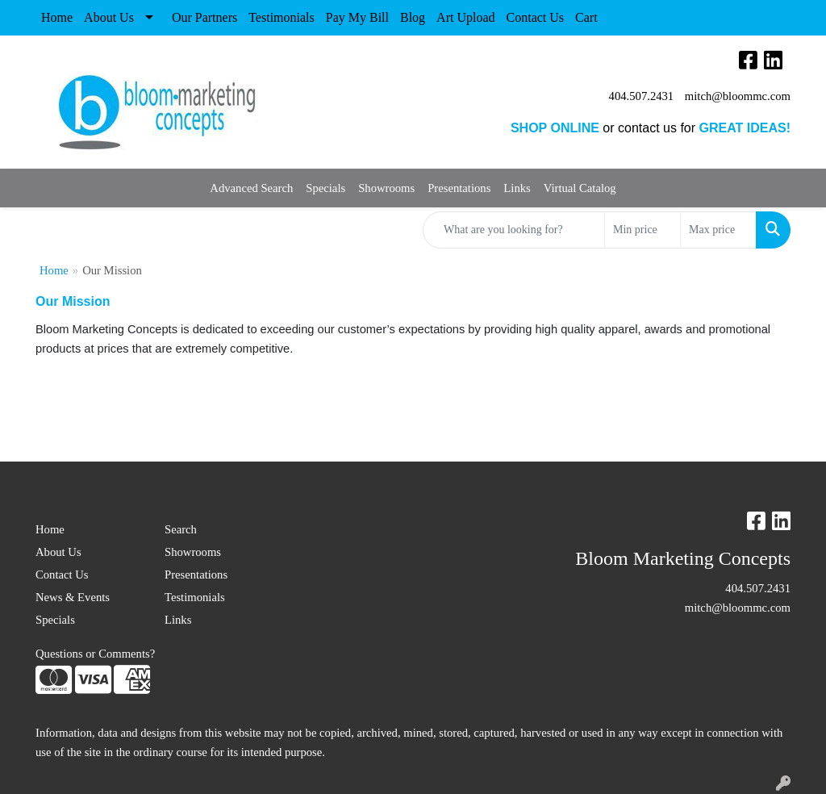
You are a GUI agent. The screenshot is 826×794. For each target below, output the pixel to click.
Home (57, 17)
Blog (412, 17)
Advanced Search (251, 188)
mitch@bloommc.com (738, 96)
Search (181, 529)
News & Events (72, 597)
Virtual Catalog (580, 188)
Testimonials (281, 17)
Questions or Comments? (95, 653)
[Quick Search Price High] (718, 230)
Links (516, 188)
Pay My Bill (357, 17)
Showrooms (386, 188)
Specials (325, 188)
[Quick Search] (514, 230)
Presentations (459, 188)
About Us (109, 17)
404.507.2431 (641, 96)
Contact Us (536, 17)
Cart (586, 17)
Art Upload (465, 17)
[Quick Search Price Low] (642, 230)
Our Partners (204, 17)
